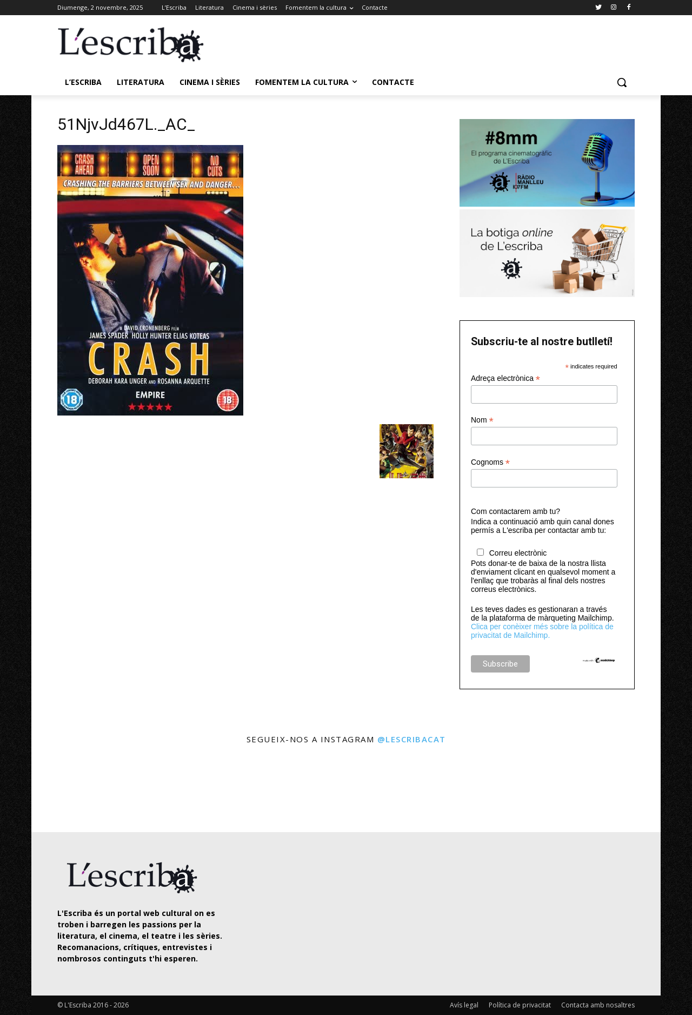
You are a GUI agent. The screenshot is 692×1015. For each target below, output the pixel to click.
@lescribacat (411, 739)
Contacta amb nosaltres (598, 1005)
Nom (482, 420)
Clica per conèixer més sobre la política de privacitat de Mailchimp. (542, 631)
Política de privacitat (520, 1005)
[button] (622, 82)
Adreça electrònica (505, 378)
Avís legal (464, 1005)
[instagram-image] (68, 790)
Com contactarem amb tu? (515, 511)
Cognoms (490, 462)
